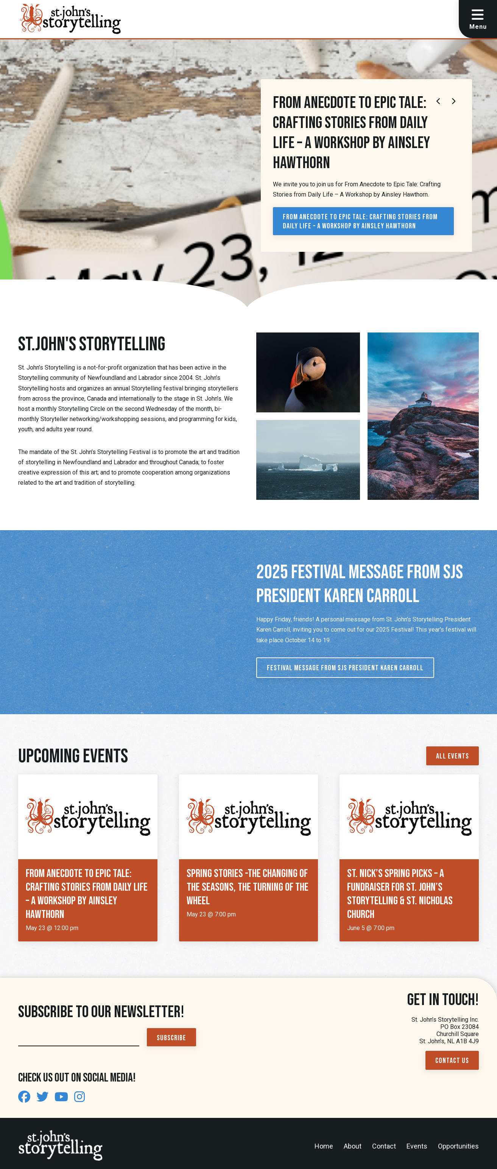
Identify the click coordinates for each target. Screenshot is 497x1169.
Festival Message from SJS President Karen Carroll (345, 668)
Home (324, 1146)
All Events (452, 756)
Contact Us (452, 1060)
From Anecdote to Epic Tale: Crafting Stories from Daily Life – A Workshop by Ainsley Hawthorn (360, 221)
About (352, 1146)
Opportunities (458, 1146)
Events (417, 1146)
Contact (384, 1146)
